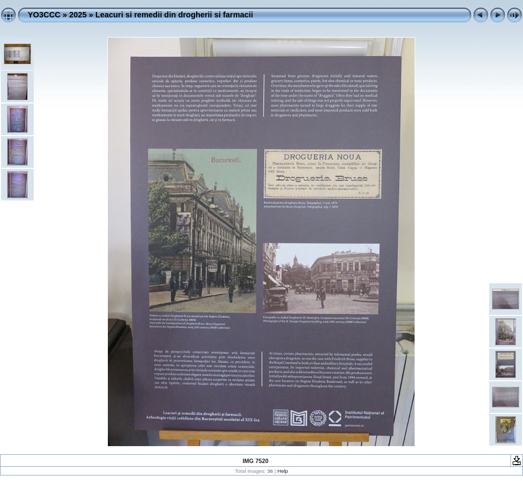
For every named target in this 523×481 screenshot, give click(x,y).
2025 (78, 14)
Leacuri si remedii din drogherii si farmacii (174, 14)
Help (282, 471)
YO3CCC (44, 14)
